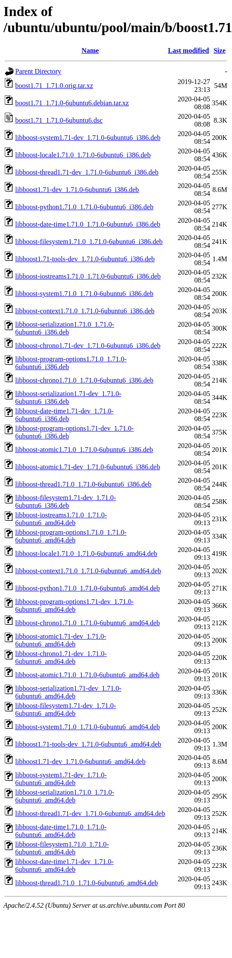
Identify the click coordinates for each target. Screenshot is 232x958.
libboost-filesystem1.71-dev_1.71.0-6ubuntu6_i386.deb (65, 501)
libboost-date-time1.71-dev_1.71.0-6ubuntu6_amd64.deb (64, 865)
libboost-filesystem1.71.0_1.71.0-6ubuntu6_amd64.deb (62, 848)
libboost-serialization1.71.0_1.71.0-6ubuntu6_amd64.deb (64, 796)
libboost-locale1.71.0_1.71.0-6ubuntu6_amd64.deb (86, 553)
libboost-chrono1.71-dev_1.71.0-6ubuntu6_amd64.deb (61, 657)
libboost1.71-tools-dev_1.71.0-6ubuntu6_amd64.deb (88, 744)
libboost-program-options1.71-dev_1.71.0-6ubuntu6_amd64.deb (74, 605)
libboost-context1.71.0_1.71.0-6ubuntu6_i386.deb (84, 311)
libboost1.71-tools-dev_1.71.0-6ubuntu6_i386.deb (85, 259)
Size (219, 50)
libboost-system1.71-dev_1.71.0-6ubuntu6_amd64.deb (61, 778)
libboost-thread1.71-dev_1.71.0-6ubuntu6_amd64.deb (90, 813)
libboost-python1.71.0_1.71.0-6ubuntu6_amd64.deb (87, 588)
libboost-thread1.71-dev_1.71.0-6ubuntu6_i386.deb (87, 172)
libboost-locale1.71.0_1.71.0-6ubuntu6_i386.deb (82, 155)
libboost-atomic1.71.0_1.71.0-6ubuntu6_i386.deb (84, 449)
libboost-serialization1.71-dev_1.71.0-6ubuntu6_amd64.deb (68, 692)
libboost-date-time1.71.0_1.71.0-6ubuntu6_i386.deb (87, 224)
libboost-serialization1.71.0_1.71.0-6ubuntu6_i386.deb (64, 328)
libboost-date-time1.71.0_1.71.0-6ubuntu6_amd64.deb (61, 830)
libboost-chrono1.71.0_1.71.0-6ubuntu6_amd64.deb (87, 623)
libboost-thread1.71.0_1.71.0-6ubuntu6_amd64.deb (86, 883)
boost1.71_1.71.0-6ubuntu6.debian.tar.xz (72, 103)
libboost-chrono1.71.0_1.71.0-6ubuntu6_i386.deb (84, 380)
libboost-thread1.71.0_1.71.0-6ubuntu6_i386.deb (83, 484)
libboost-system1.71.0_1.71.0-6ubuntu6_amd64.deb (87, 727)
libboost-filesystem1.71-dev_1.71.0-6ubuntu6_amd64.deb (65, 709)
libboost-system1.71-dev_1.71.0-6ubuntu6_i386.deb (87, 137)
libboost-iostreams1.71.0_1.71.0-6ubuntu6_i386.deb (88, 276)
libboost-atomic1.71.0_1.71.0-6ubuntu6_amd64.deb (87, 675)
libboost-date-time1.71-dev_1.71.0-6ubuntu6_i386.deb (64, 414)
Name (90, 50)
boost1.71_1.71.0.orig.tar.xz (54, 85)
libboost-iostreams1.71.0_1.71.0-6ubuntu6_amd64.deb (61, 518)
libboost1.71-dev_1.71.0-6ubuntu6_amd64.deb (80, 761)
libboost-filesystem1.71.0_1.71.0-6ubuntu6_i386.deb (89, 241)
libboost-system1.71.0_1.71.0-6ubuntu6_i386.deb (84, 293)
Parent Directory (38, 71)
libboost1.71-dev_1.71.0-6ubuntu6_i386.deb (77, 189)
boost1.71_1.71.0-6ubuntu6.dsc (59, 120)
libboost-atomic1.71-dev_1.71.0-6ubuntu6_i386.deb (87, 467)
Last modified (188, 50)
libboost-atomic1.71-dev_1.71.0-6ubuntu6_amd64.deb (60, 640)
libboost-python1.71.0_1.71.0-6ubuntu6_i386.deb (84, 207)
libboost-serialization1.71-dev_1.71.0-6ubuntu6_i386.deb (68, 397)
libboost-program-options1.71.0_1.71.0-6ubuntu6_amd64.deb (71, 536)
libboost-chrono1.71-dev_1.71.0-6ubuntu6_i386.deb (87, 345)
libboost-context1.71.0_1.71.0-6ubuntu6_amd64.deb (88, 571)
